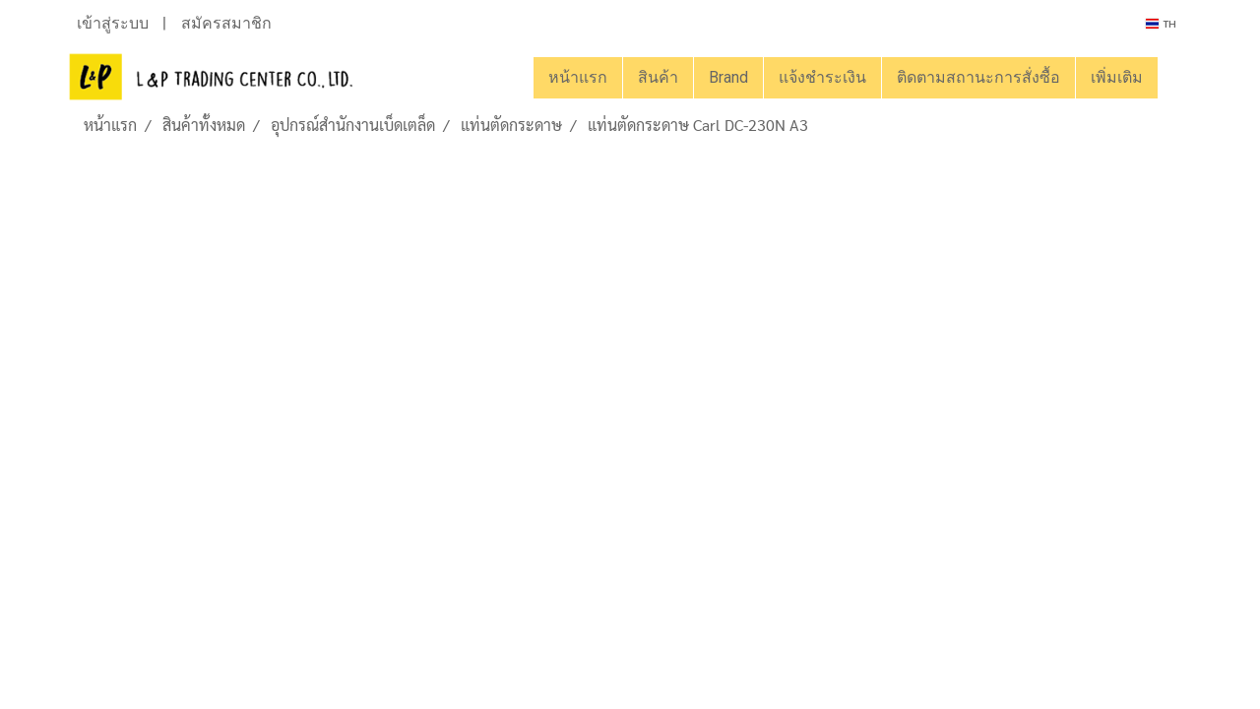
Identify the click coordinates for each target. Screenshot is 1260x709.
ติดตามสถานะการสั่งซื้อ (978, 77)
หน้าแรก (577, 77)
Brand (728, 77)
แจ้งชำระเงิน (822, 77)
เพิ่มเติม (1117, 77)
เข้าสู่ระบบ (113, 23)
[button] (1175, 78)
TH (1161, 24)
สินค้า (658, 77)
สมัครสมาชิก (226, 23)
